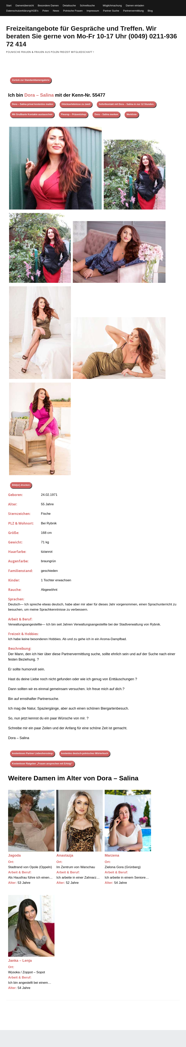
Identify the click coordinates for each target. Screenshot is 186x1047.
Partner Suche (111, 10)
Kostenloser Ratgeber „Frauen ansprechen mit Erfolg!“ (42, 763)
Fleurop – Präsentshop (73, 114)
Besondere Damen (48, 5)
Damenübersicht (24, 5)
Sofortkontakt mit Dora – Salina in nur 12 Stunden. (126, 104)
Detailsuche (69, 5)
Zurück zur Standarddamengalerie (30, 80)
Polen (45, 10)
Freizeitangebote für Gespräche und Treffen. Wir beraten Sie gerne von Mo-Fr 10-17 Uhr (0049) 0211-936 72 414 (91, 36)
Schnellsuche (87, 5)
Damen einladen (135, 5)
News (56, 10)
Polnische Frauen (73, 10)
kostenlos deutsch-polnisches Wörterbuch (84, 753)
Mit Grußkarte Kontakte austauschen (32, 114)
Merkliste (132, 114)
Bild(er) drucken (21, 485)
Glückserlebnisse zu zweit (76, 104)
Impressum (93, 10)
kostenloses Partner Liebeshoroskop (32, 753)
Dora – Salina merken (106, 114)
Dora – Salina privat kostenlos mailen (32, 104)
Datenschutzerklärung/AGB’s (22, 10)
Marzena (112, 855)
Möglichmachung (112, 5)
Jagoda (14, 855)
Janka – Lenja (20, 960)
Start (8, 5)
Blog (150, 10)
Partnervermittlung (133, 10)
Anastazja (64, 855)
